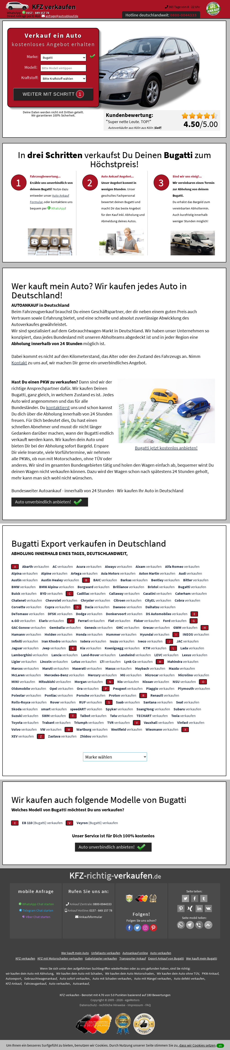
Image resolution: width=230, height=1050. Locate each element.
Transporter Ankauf (132, 958)
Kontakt (19, 362)
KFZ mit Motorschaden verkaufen (60, 958)
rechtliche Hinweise (112, 1005)
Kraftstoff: (29, 77)
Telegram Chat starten (38, 910)
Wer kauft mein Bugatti (201, 958)
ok (220, 1045)
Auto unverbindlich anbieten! (48, 502)
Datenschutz (88, 1005)
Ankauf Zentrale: (81, 904)
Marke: (32, 56)
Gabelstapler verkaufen (101, 958)
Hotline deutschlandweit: (161, 15)
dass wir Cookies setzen (197, 1045)
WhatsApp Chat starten (38, 904)
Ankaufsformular (90, 917)
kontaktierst (58, 407)
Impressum (135, 1005)
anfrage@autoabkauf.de (61, 16)
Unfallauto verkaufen (105, 953)
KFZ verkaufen (54, 6)
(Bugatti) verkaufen (42, 822)
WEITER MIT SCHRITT (53, 94)
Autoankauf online (135, 953)
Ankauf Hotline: (78, 910)
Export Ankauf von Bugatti (166, 958)
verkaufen (35, 566)
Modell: (30, 67)
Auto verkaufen (160, 953)
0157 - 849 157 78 (37, 13)
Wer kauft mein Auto (75, 953)
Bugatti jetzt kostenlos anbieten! (166, 448)
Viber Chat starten (38, 917)
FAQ (148, 1005)
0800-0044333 (102, 904)
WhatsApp (58, 221)
